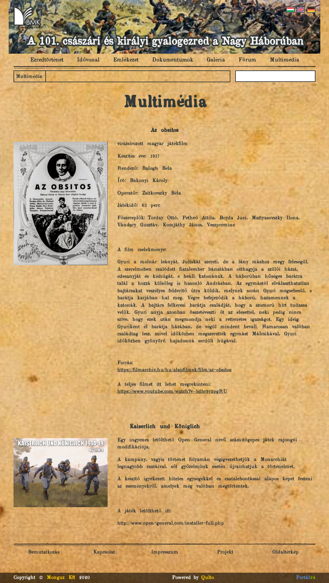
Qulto (207, 577)
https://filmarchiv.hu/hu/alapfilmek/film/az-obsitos (174, 370)
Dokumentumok (172, 60)
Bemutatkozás (43, 552)
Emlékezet (125, 60)
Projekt (225, 552)
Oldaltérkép (285, 552)
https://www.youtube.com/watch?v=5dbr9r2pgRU (172, 391)
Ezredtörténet (46, 60)
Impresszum (164, 552)
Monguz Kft (61, 577)
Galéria (216, 60)
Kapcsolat (104, 552)
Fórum (247, 60)
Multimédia (284, 60)
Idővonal (88, 60)
